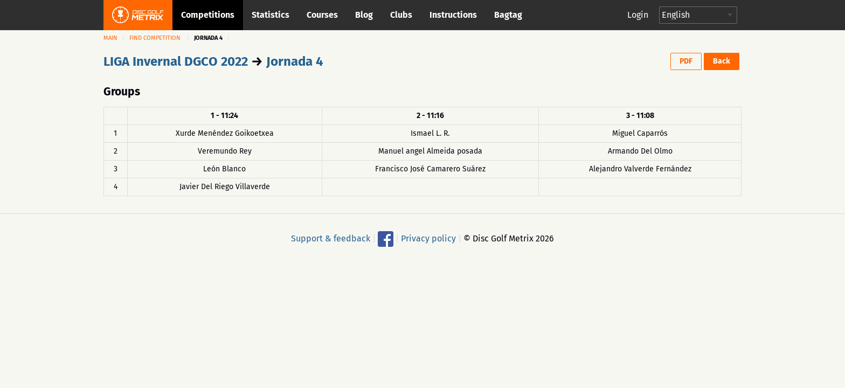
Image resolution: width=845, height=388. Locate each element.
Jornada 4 (294, 61)
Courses (322, 15)
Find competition (155, 37)
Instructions (453, 15)
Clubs (401, 15)
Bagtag (508, 15)
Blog (364, 15)
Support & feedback (330, 238)
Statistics (270, 15)
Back (721, 61)
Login (637, 15)
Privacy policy (428, 238)
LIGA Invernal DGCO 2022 (175, 61)
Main (110, 37)
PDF (686, 61)
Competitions (207, 15)
